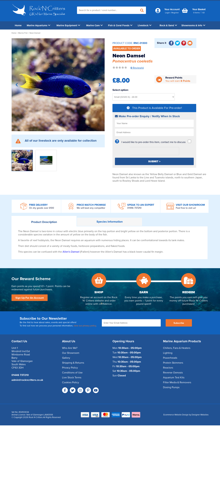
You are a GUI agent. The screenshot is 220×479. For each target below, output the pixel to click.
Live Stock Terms (71, 377)
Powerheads (170, 357)
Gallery (66, 357)
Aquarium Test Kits (173, 377)
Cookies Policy (70, 382)
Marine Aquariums (38, 25)
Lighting (167, 353)
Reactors (168, 367)
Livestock (144, 25)
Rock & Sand (168, 25)
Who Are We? (69, 348)
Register (175, 12)
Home (18, 25)
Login (167, 12)
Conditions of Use (72, 372)
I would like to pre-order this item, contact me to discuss (153, 142)
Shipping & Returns (73, 362)
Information (110, 221)
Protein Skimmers (173, 362)
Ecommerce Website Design (175, 414)
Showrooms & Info (193, 25)
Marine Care (94, 25)
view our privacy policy (85, 325)
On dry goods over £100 (41, 208)
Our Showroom (70, 353)
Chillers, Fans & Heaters (176, 348)
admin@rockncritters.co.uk (27, 380)
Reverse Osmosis (173, 372)
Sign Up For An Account (29, 297)
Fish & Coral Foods (120, 25)
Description (44, 222)
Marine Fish (23, 33)
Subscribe (179, 323)
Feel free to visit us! (186, 208)
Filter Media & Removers (177, 382)
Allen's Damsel (71, 251)
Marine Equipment (68, 25)
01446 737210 (134, 208)
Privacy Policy (70, 367)
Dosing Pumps (171, 387)
